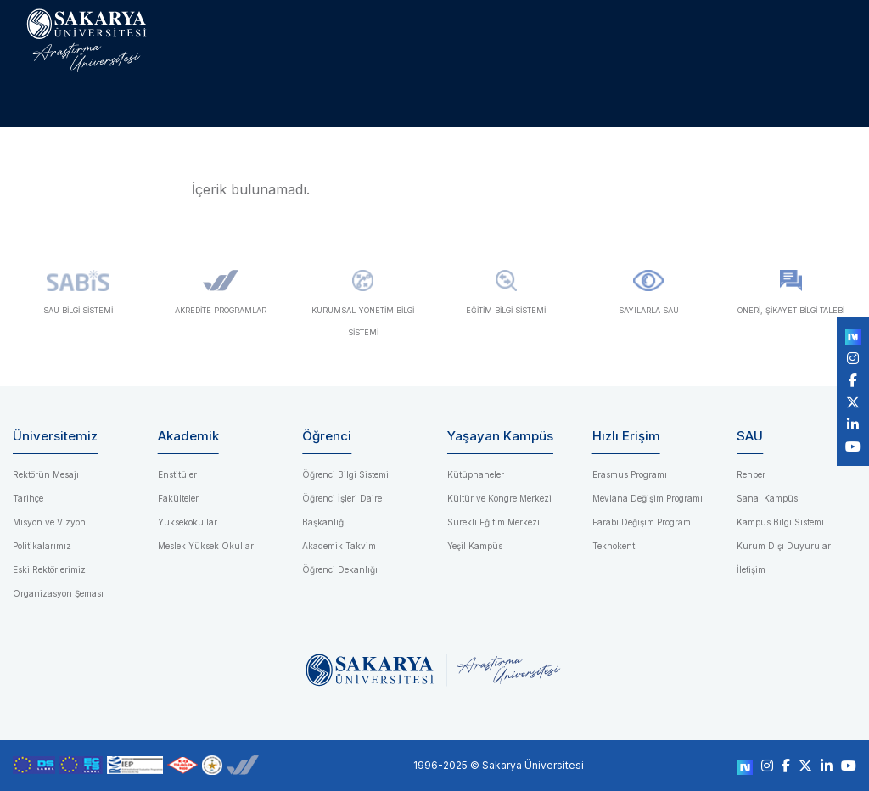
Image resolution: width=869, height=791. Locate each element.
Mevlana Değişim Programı (647, 498)
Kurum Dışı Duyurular (784, 546)
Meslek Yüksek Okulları (207, 546)
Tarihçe (28, 498)
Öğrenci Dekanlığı (340, 569)
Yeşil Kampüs (474, 546)
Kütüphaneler (475, 474)
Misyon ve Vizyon (49, 522)
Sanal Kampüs (767, 498)
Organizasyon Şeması (58, 593)
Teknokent (613, 546)
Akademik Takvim (339, 546)
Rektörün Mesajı (46, 474)
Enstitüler (177, 474)
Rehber (751, 474)
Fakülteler (178, 498)
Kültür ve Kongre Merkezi (499, 498)
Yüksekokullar (187, 522)
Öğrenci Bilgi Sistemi (345, 474)
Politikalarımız (42, 546)
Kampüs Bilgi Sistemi (780, 522)
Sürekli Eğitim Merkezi (493, 522)
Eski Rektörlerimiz (49, 569)
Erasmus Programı (629, 474)
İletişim (751, 569)
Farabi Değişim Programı (642, 522)
